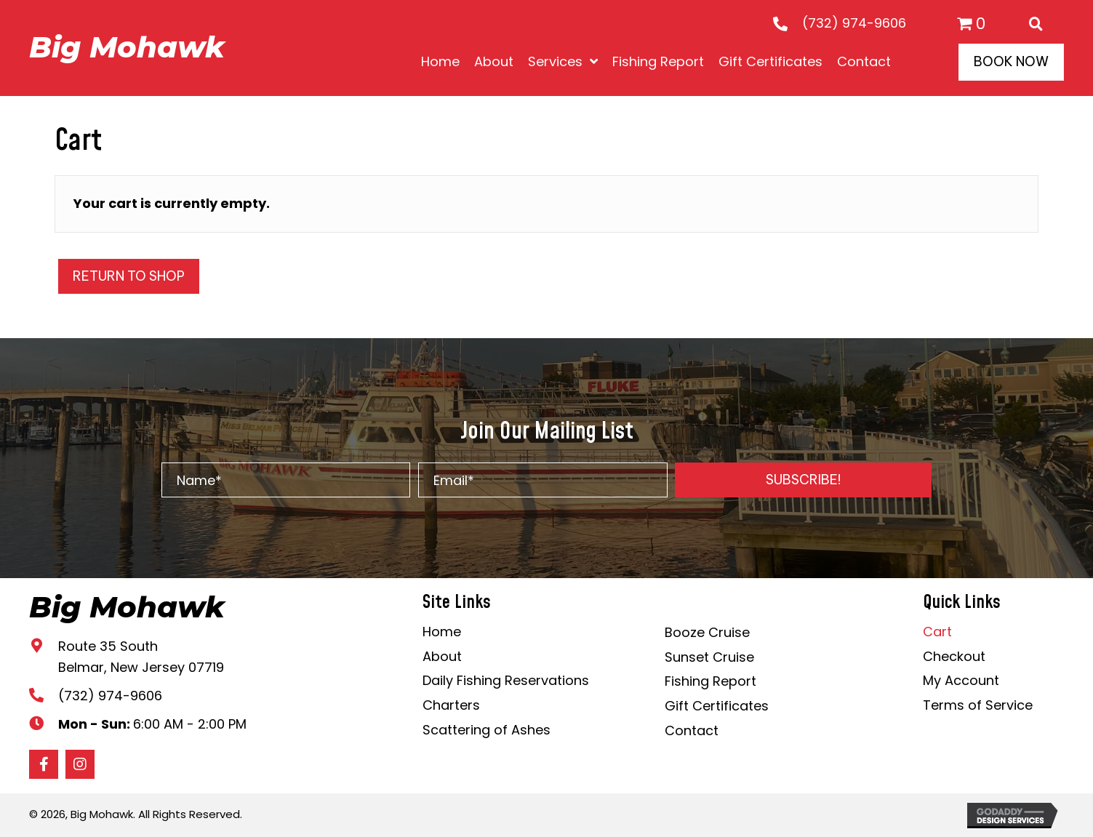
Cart (937, 631)
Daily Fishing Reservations (506, 680)
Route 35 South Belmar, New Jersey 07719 (141, 656)
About (442, 656)
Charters (451, 705)
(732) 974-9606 (854, 23)
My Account (961, 680)
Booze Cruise (707, 632)
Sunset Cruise (709, 657)
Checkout (954, 656)
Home (442, 631)
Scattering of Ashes (486, 730)
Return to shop (129, 276)
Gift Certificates (717, 706)
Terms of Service (978, 705)
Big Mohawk (127, 47)
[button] (803, 479)
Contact (691, 730)
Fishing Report (710, 681)
